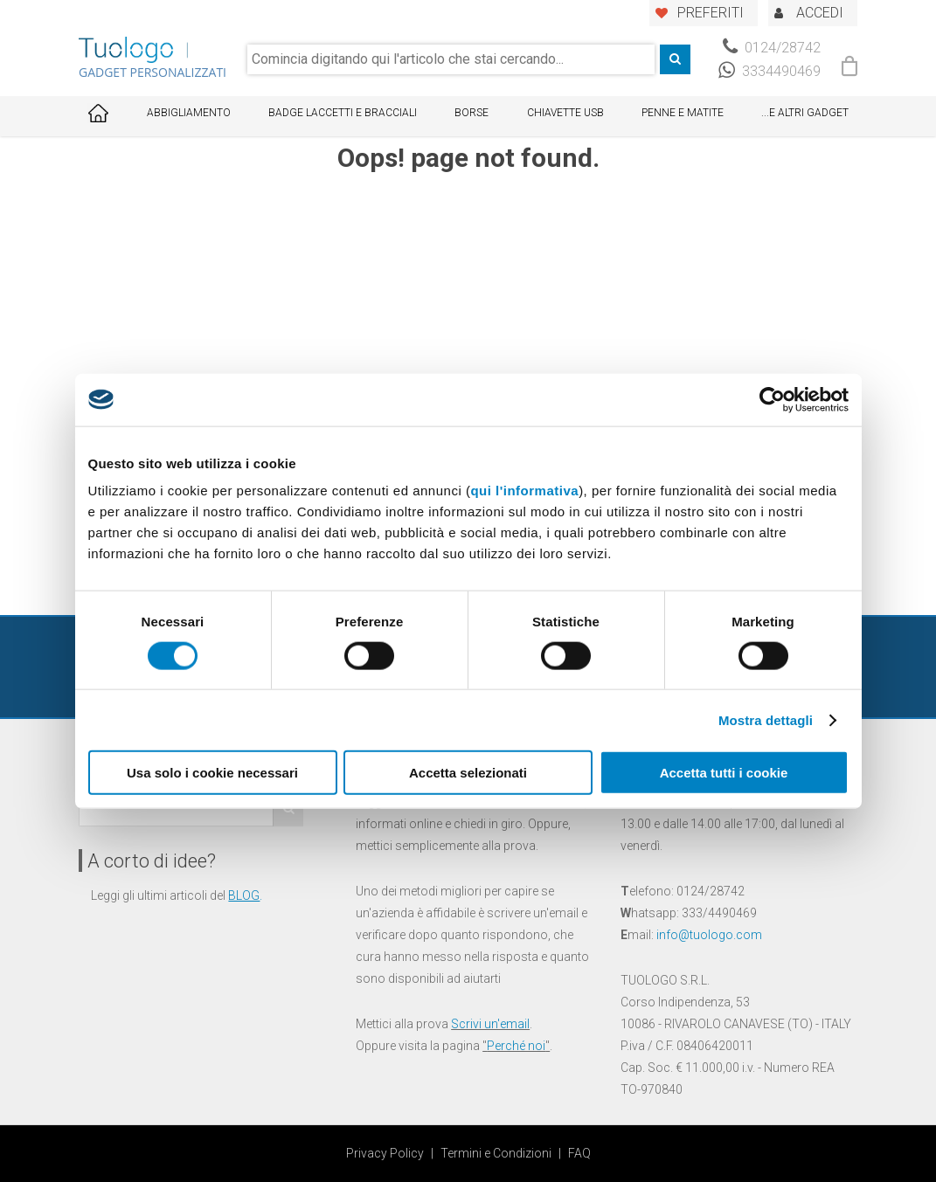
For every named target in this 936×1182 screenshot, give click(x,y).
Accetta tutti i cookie (724, 772)
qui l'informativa (524, 490)
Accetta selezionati (468, 772)
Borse (471, 113)
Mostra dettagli (765, 719)
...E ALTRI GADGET (805, 113)
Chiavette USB (565, 113)
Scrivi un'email (490, 1024)
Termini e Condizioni (495, 1153)
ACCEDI (819, 12)
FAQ (579, 1153)
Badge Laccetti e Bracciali (342, 113)
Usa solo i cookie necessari (212, 772)
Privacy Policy (385, 1153)
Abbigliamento (189, 113)
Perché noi (516, 1046)
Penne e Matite (682, 113)
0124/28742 (772, 47)
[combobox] (451, 59)
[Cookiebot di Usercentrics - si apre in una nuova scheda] (772, 399)
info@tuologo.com (709, 935)
